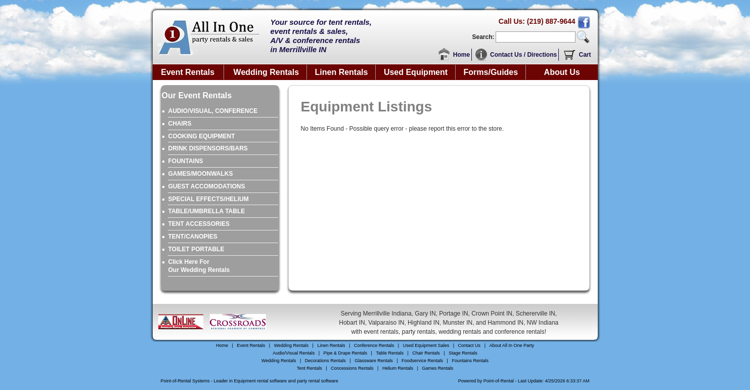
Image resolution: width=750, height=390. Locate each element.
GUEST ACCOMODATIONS (206, 186)
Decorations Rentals (325, 360)
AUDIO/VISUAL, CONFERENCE (213, 110)
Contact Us (469, 345)
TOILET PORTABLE (196, 249)
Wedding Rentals (266, 72)
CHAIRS (180, 123)
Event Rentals (187, 72)
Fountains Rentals (470, 360)
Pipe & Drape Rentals (346, 353)
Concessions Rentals (352, 368)
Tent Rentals (309, 368)
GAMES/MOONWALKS (200, 173)
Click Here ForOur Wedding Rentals (199, 266)
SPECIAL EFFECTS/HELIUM (208, 199)
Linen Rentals (341, 72)
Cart (585, 54)
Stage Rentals (463, 353)
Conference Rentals (374, 345)
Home (461, 54)
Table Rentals (390, 353)
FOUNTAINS (185, 161)
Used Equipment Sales (426, 345)
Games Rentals (437, 368)
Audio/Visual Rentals (294, 353)
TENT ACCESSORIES (199, 223)
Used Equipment (416, 72)
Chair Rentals (426, 353)
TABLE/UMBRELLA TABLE (206, 211)
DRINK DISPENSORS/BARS (208, 148)
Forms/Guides (491, 72)
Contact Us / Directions (523, 54)
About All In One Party (511, 345)
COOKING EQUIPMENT (201, 136)
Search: (483, 37)
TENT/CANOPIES (192, 236)
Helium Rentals (397, 368)
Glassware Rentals (374, 360)
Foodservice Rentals (422, 360)
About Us (562, 72)
